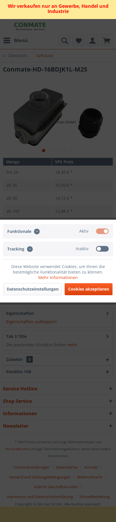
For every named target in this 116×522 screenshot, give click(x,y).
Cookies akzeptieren (88, 289)
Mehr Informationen (58, 277)
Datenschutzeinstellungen (33, 289)
